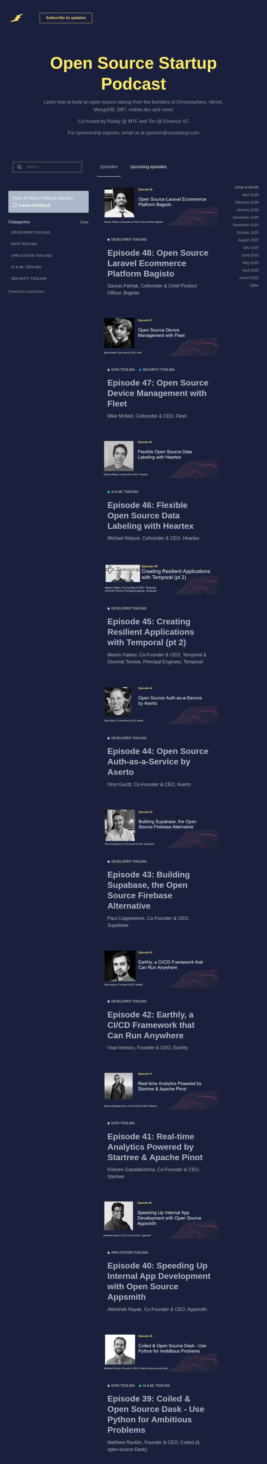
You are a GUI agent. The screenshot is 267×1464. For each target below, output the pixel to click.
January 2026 (247, 210)
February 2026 (247, 202)
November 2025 (246, 225)
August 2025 (248, 240)
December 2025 (246, 217)
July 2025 (251, 248)
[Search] (52, 167)
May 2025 (251, 263)
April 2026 (250, 195)
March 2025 (249, 278)
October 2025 (247, 232)
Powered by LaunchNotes (26, 291)
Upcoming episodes (148, 167)
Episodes (109, 167)
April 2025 (250, 270)
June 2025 (250, 255)
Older (254, 285)
